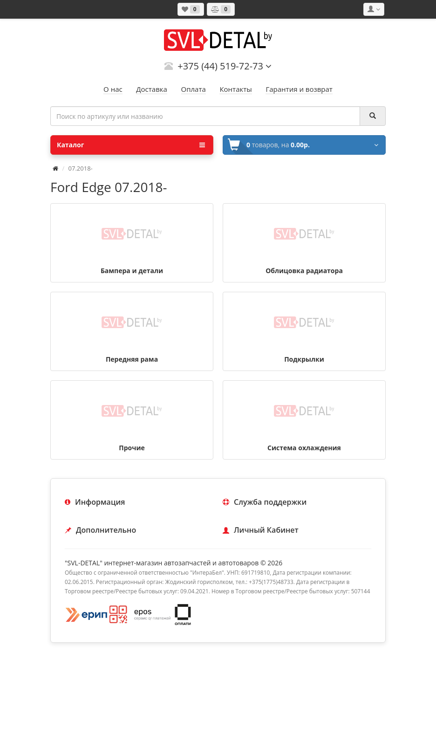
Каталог (131, 145)
